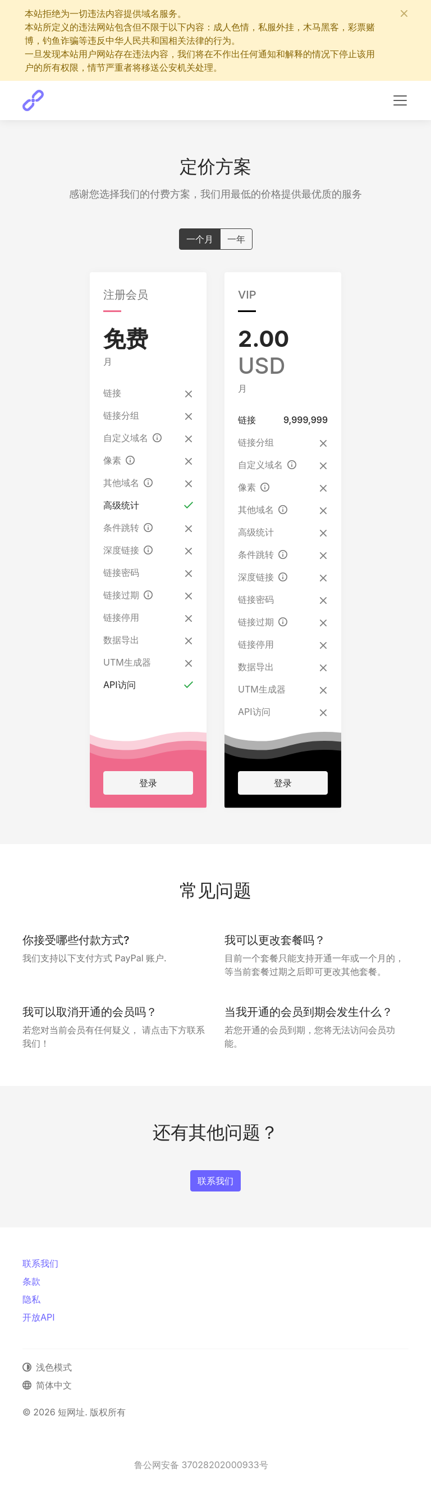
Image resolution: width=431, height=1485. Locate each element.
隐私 (31, 1299)
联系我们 (215, 1180)
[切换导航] (400, 100)
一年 (236, 238)
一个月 (199, 238)
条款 (31, 1281)
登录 (148, 783)
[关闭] (404, 13)
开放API (38, 1317)
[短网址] (33, 100)
